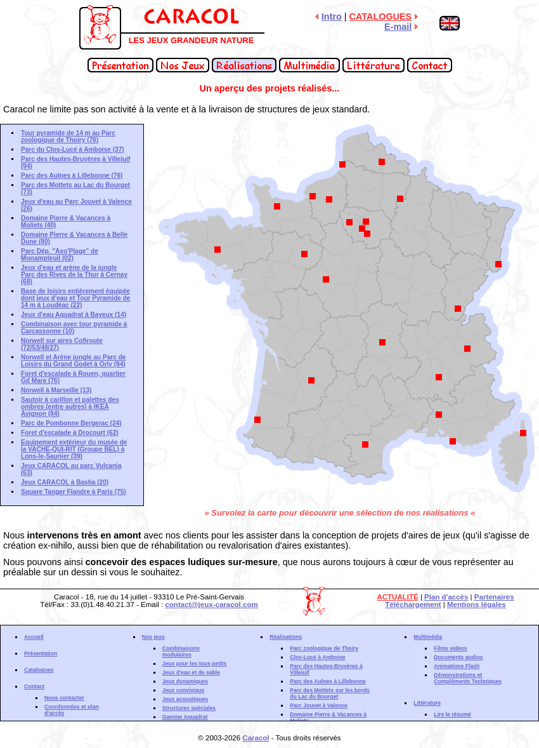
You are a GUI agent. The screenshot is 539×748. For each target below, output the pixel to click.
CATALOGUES (380, 16)
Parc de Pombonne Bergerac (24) (71, 423)
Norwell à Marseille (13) (56, 390)
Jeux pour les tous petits (194, 663)
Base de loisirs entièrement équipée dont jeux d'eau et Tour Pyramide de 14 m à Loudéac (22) (75, 298)
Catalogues (39, 670)
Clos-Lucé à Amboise (317, 657)
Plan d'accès (446, 597)
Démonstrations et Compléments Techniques (468, 678)
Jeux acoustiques (185, 699)
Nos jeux (153, 637)
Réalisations (286, 637)
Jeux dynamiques (185, 681)
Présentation (40, 653)
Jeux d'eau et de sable (191, 672)
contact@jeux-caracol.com (211, 604)
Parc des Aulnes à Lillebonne (328, 681)
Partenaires (494, 597)
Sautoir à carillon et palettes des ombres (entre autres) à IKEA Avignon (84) (70, 406)
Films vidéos (450, 648)
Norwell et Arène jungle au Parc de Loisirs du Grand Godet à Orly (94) (73, 361)
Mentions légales (476, 604)
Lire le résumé (452, 714)
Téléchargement (413, 604)
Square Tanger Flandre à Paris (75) (73, 491)
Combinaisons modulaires (181, 651)
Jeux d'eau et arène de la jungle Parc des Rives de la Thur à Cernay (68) (74, 274)
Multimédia (427, 637)
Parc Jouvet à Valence (318, 705)
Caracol (255, 738)
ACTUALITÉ (397, 597)
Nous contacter (64, 698)
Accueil (34, 637)
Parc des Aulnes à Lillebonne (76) (71, 175)
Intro (331, 16)
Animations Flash (456, 666)
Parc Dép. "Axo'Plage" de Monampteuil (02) (59, 255)
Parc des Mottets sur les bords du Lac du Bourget (330, 693)
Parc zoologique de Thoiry (324, 648)
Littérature (427, 703)
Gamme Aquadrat (185, 717)
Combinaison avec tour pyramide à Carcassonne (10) (74, 328)
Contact (34, 686)
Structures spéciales (189, 708)
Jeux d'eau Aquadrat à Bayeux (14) (73, 314)
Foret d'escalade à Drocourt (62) (70, 432)
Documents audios (458, 657)
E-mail (398, 27)
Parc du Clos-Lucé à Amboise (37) (72, 149)
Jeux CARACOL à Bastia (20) (64, 482)
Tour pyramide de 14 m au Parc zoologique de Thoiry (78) (68, 137)
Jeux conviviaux (183, 690)
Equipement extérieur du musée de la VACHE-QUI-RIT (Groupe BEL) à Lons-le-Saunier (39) (74, 449)
